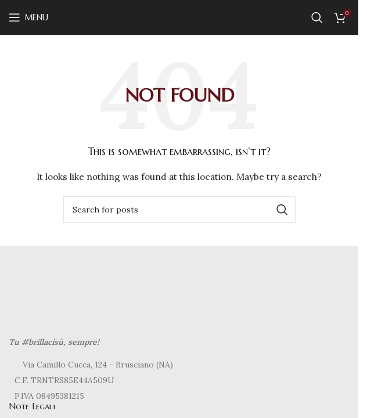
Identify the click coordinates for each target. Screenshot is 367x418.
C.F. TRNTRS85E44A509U (64, 380)
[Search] (317, 17)
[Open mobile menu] (28, 17)
